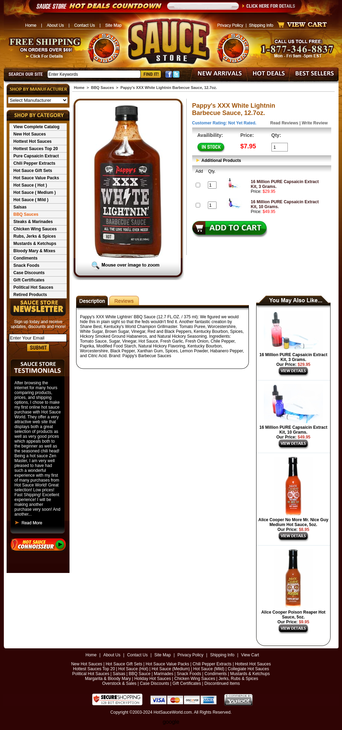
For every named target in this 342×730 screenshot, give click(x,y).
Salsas (20, 207)
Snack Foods (27, 265)
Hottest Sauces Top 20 (36, 148)
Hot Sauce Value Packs (36, 177)
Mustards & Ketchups (35, 243)
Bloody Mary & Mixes (35, 250)
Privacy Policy (191, 655)
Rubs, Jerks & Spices (35, 236)
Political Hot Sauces (34, 287)
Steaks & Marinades (33, 221)
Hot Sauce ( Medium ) (35, 192)
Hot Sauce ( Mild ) (31, 199)
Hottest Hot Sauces (33, 141)
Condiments (26, 258)
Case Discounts (29, 272)
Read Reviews (284, 123)
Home (79, 87)
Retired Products (30, 294)
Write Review (314, 123)
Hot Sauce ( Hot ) (30, 185)
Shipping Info (222, 655)
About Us (111, 655)
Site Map (162, 655)
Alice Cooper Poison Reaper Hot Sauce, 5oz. (293, 615)
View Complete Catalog (36, 126)
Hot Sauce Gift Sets (33, 170)
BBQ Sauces (26, 214)
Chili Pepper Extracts (35, 163)
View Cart (250, 655)
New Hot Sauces (30, 134)
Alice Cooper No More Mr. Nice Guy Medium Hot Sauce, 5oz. (293, 522)
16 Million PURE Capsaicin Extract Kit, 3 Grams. (293, 357)
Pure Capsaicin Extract (36, 156)
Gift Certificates (29, 280)
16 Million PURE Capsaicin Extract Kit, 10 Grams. (293, 430)
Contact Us (137, 655)
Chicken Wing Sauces (35, 229)
